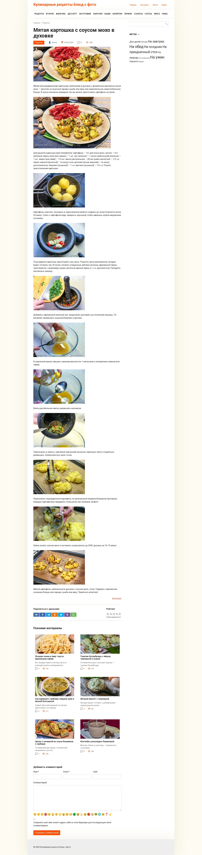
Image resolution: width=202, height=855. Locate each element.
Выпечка (61, 14)
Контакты (144, 5)
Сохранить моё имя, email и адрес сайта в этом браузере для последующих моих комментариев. (72, 824)
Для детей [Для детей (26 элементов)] (135, 41)
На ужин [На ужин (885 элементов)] (157, 57)
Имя (36, 772)
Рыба (165, 14)
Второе (50, 14)
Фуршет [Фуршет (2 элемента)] (141, 61)
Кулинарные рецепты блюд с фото (64, 4)
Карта (164, 5)
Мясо (157, 14)
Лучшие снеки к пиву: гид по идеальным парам (49, 657)
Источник (116, 598)
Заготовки (85, 14)
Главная (133, 5)
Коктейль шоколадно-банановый (97, 741)
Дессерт (72, 14)
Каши (107, 14)
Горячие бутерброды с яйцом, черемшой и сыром (95, 657)
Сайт (95, 772)
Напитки (117, 14)
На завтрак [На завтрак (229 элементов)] (156, 41)
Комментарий (40, 782)
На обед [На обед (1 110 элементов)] (136, 46)
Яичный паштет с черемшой (94, 699)
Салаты (138, 14)
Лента (155, 5)
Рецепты (39, 14)
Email (66, 772)
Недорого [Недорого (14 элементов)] (134, 61)
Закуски (97, 14)
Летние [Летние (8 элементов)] (144, 42)
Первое (128, 14)
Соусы (148, 14)
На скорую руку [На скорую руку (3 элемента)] (144, 58)
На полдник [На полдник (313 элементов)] (153, 47)
